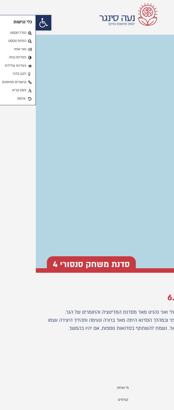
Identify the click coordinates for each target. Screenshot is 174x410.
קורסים (87, 399)
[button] (8, 23)
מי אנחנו (87, 387)
